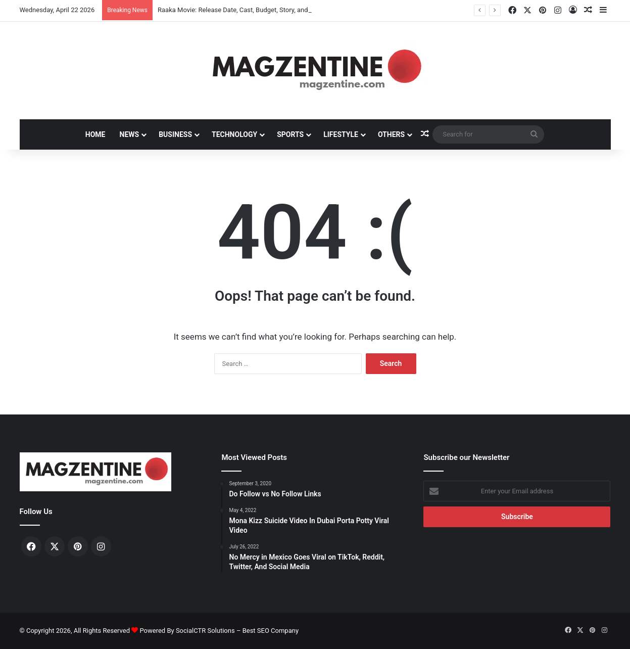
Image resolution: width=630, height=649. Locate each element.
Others (391, 134)
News (129, 134)
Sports (290, 134)
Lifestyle (340, 134)
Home (95, 134)
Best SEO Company (271, 630)
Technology (234, 134)
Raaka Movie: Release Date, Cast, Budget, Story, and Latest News (252, 10)
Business (175, 134)
